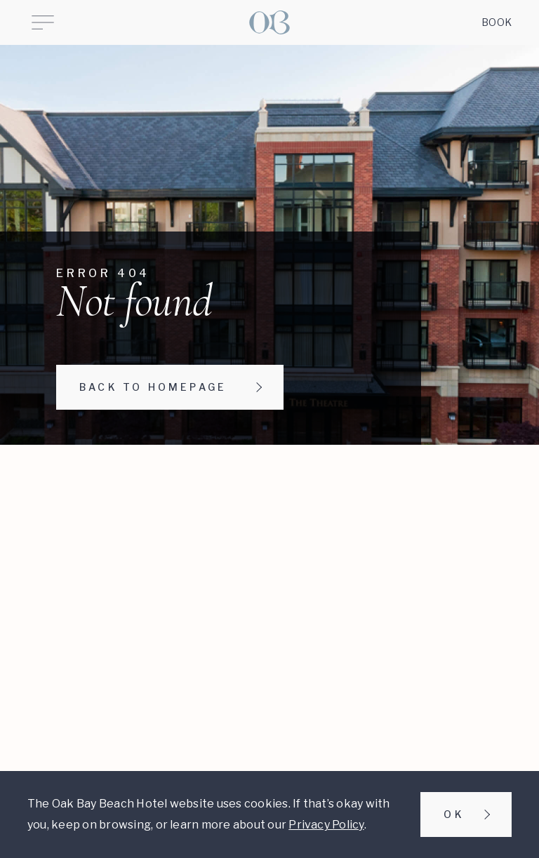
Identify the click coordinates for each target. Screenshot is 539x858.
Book (496, 22)
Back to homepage (153, 387)
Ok (454, 814)
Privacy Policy (326, 824)
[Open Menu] (42, 22)
